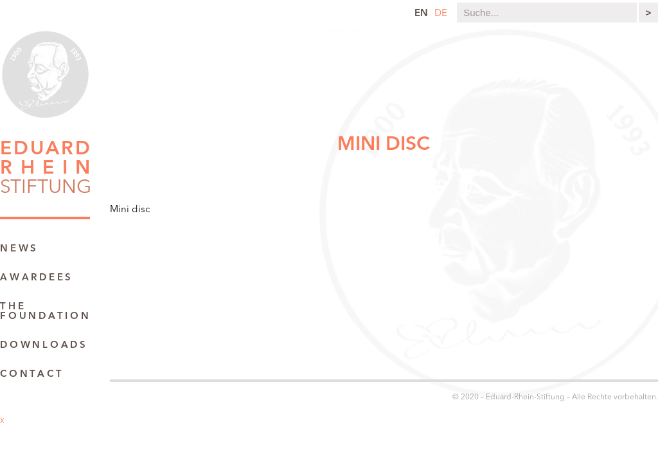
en (421, 14)
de (440, 14)
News (19, 249)
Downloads (44, 345)
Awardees (36, 278)
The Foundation (45, 312)
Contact (32, 374)
